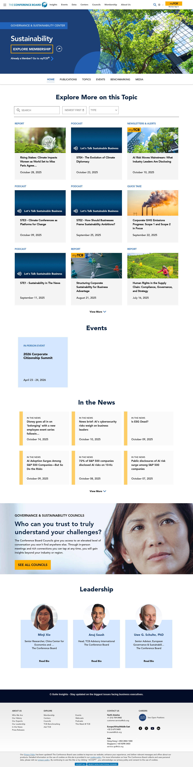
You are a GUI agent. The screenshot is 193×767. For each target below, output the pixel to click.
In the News (17, 727)
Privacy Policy (29, 754)
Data (74, 4)
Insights (53, 4)
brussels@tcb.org (114, 732)
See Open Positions (156, 717)
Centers (84, 4)
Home (50, 79)
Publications (68, 79)
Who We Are (17, 715)
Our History (17, 718)
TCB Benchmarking (52, 724)
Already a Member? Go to (32, 58)
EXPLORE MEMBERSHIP (32, 49)
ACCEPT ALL (80, 764)
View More (96, 311)
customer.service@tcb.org (118, 720)
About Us (126, 4)
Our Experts (17, 721)
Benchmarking (120, 79)
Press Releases (18, 730)
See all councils (32, 565)
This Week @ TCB (82, 724)
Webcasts (79, 718)
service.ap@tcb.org (115, 746)
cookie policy (95, 757)
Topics (86, 79)
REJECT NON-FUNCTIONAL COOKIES (102, 764)
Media (139, 79)
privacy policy (44, 760)
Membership (111, 4)
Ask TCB (47, 727)
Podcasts (79, 721)
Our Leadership (18, 724)
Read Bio (44, 661)
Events (64, 4)
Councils (96, 4)
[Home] (28, 4)
